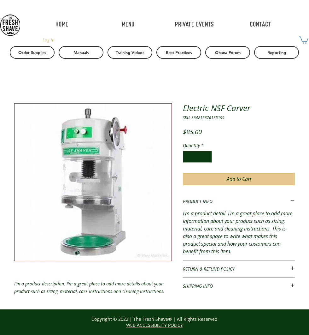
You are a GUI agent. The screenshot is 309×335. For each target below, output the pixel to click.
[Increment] (207, 156)
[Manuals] (81, 52)
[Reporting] (276, 52)
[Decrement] (188, 156)
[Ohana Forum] (227, 52)
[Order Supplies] (32, 52)
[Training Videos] (130, 52)
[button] (303, 40)
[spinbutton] (197, 156)
